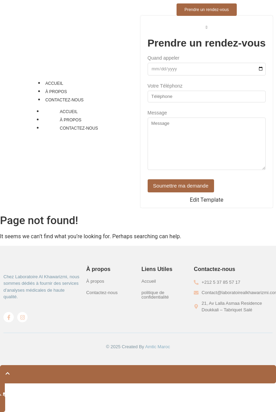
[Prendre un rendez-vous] (207, 9)
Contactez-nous (64, 100)
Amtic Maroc (157, 346)
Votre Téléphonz (165, 86)
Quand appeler (164, 58)
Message (157, 112)
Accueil (54, 83)
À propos (56, 91)
